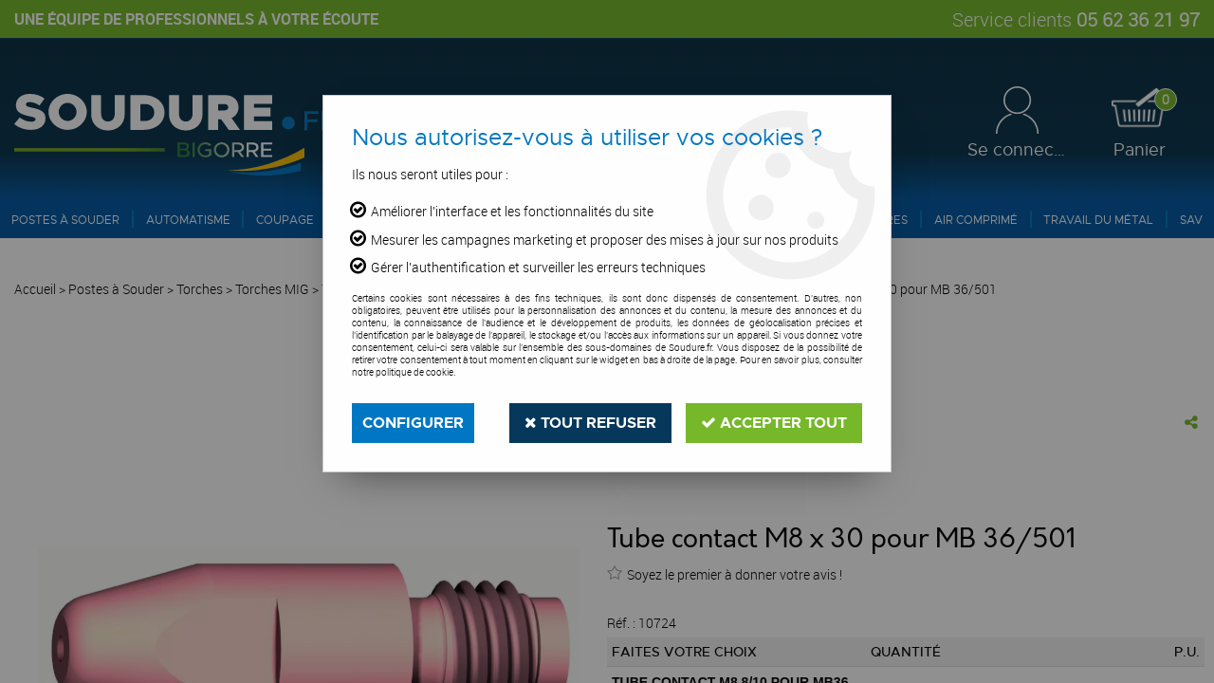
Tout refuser (590, 423)
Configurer (413, 423)
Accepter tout (774, 423)
